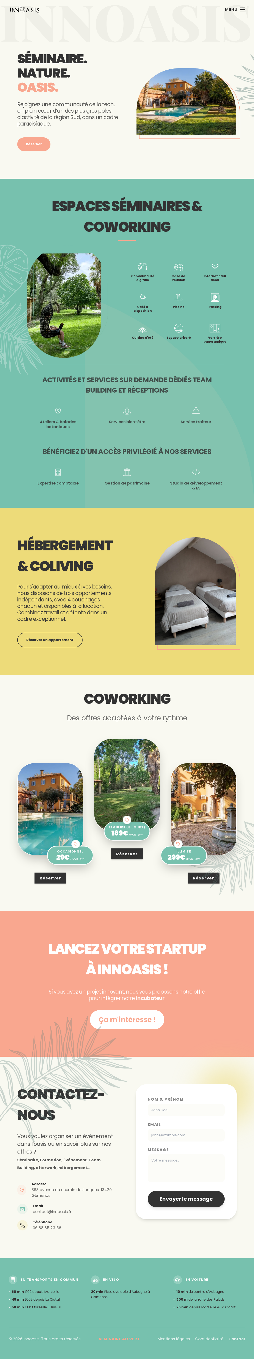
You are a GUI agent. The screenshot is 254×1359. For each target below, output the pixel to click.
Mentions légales (174, 1339)
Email (154, 1124)
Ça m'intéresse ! (127, 1019)
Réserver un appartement (50, 639)
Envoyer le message (186, 1198)
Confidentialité (209, 1339)
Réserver (34, 144)
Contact (237, 1339)
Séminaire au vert (119, 1339)
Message (158, 1149)
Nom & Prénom (166, 1099)
